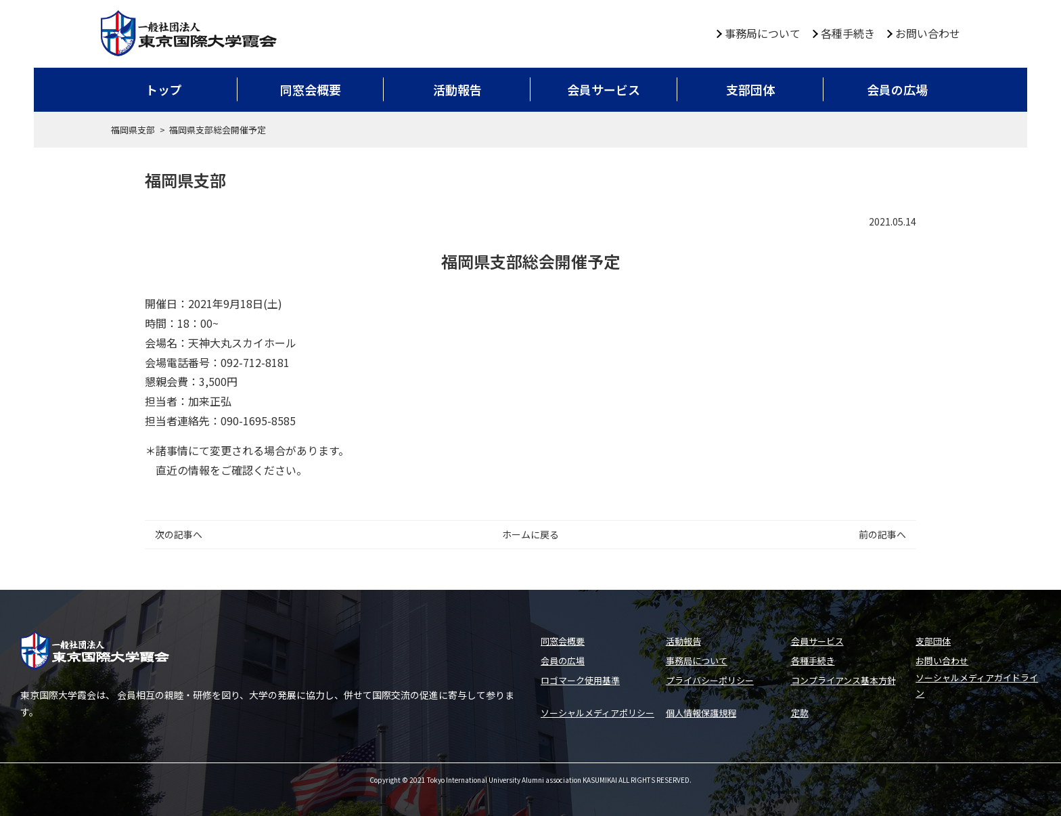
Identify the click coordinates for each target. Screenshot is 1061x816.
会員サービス (603, 89)
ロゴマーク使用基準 (580, 680)
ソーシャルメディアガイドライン (977, 685)
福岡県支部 (133, 129)
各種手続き (848, 33)
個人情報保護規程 (701, 712)
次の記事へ (178, 534)
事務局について (762, 33)
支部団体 (750, 89)
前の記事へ (882, 534)
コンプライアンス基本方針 (843, 680)
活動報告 (457, 89)
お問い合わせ (927, 33)
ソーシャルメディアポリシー (597, 712)
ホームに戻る (530, 534)
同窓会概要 (310, 89)
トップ (163, 89)
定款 (800, 712)
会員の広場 (897, 89)
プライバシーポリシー (710, 680)
